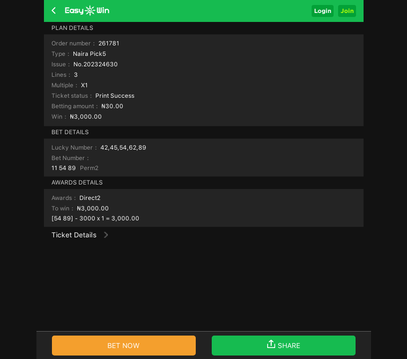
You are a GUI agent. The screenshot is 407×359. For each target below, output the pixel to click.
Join (347, 10)
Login (322, 10)
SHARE (283, 345)
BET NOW (123, 346)
